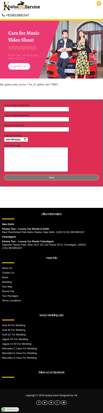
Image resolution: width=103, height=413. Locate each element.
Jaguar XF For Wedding (15, 339)
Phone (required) (36, 127)
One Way (7, 286)
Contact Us (19, 66)
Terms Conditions (11, 300)
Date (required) (16, 137)
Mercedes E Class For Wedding (19, 353)
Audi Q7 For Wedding (14, 334)
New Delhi (8, 224)
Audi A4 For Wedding (13, 325)
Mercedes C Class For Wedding (19, 348)
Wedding (7, 282)
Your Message (36, 158)
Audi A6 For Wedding (13, 330)
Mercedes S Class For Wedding (19, 357)
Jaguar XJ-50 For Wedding (16, 344)
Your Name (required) (36, 107)
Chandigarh (9, 236)
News (5, 277)
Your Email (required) (36, 117)
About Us (7, 268)
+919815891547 (17, 15)
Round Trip (8, 291)
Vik (75, 395)
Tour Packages (10, 296)
